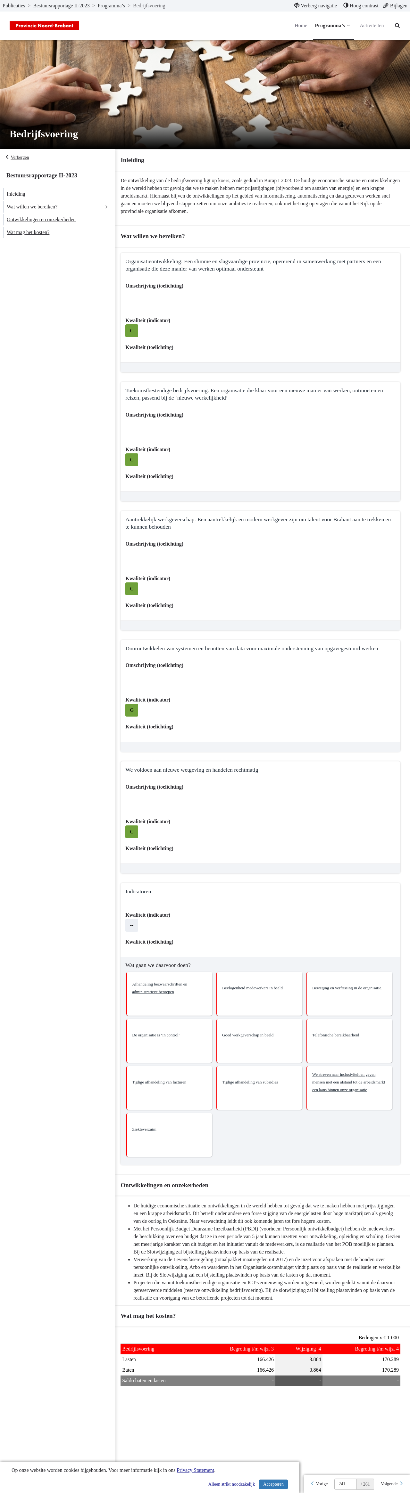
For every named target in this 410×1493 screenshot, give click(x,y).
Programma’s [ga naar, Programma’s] (111, 5)
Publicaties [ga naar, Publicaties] (14, 5)
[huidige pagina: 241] (345, 1484)
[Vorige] (319, 1484)
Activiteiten (371, 25)
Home (300, 25)
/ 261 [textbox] (365, 1484)
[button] (173, 994)
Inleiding (16, 194)
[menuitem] (315, 6)
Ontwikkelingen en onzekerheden (41, 219)
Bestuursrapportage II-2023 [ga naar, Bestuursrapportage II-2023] (61, 5)
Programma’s (333, 25)
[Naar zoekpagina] (397, 26)
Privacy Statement (195, 1470)
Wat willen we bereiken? (32, 206)
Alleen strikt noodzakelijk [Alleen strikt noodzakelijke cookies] (231, 1484)
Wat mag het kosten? (28, 232)
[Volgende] (392, 1484)
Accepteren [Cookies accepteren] (273, 1484)
